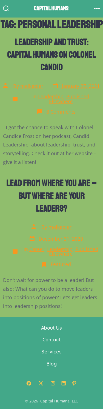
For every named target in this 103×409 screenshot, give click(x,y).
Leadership (51, 96)
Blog (52, 364)
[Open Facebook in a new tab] (28, 383)
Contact (51, 339)
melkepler (31, 86)
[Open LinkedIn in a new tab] (63, 383)
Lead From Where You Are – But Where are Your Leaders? (51, 196)
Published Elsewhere (69, 99)
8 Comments (61, 111)
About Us (51, 328)
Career (36, 249)
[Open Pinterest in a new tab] (74, 383)
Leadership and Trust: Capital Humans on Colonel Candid (51, 55)
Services (51, 351)
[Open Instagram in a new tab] (53, 383)
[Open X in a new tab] (41, 383)
